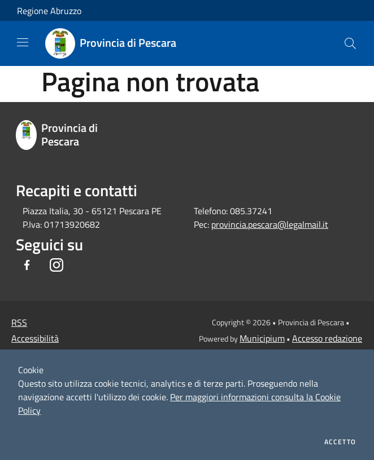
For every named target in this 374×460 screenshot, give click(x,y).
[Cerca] (350, 43)
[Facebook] (27, 266)
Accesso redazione (327, 338)
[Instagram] (56, 266)
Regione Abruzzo (49, 10)
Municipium (262, 338)
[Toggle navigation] (22, 42)
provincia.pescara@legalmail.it (269, 224)
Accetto (340, 442)
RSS (19, 322)
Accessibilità (35, 338)
